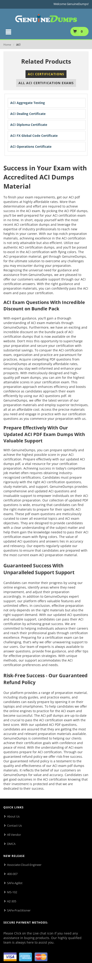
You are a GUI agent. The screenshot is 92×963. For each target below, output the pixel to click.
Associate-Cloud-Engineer (24, 865)
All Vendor (14, 835)
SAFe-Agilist (15, 883)
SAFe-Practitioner (19, 910)
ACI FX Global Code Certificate (34, 135)
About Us (13, 816)
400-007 (12, 874)
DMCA (11, 844)
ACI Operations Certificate (30, 146)
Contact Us (14, 825)
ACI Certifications (46, 74)
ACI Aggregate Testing (27, 103)
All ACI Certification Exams (46, 83)
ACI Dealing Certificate (28, 114)
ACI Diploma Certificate (28, 124)
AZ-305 (11, 901)
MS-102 (12, 892)
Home (7, 45)
